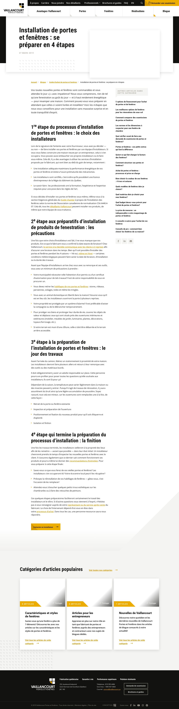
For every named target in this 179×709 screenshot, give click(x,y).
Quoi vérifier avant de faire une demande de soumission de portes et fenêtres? (131, 139)
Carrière (45, 3)
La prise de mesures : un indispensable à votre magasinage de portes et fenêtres (131, 213)
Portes (82, 11)
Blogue (166, 11)
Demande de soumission (136, 686)
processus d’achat (45, 511)
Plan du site (92, 705)
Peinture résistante (128, 679)
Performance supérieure (106, 679)
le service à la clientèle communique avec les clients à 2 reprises (73, 247)
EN (132, 3)
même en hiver (86, 253)
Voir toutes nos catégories (100, 571)
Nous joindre (57, 3)
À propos (34, 3)
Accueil (34, 82)
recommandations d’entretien (84, 461)
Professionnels (91, 3)
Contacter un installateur (45, 527)
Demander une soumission (163, 3)
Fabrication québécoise (69, 679)
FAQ (126, 3)
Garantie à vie (87, 679)
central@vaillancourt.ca (112, 689)
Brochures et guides (111, 3)
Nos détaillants (73, 3)
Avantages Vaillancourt (49, 11)
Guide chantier (68, 200)
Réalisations (138, 11)
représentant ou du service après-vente (86, 505)
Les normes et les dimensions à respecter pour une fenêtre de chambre (130, 128)
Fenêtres (108, 11)
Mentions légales (81, 705)
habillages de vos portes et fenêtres (71, 286)
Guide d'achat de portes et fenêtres (63, 82)
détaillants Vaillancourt (61, 206)
